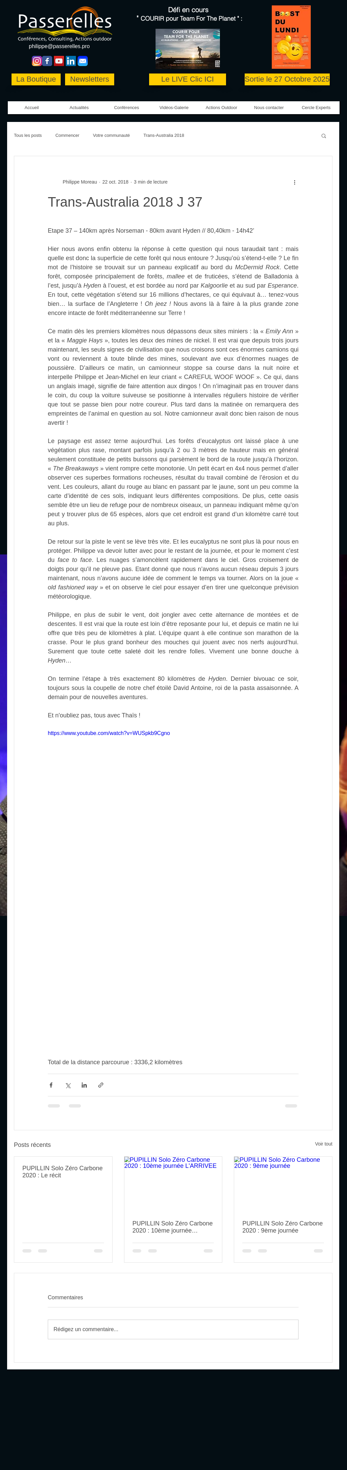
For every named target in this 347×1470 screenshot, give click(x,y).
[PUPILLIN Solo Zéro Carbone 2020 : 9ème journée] (283, 1184)
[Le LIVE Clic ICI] (187, 79)
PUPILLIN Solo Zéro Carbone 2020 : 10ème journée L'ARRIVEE (172, 1227)
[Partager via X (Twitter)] (67, 1085)
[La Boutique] (36, 79)
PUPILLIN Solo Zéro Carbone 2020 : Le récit (62, 1172)
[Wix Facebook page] (47, 61)
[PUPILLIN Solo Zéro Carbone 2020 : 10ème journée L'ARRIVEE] (173, 1184)
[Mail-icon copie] (83, 61)
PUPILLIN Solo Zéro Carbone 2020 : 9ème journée (282, 1227)
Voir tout (323, 1144)
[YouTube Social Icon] (59, 61)
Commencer (67, 135)
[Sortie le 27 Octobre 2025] (287, 79)
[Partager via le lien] (101, 1085)
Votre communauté (111, 135)
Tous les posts (28, 135)
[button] (174, 108)
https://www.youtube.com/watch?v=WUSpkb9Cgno (109, 733)
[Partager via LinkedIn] (84, 1085)
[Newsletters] (89, 79)
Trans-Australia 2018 (163, 135)
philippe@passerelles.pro (59, 46)
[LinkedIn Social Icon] (71, 61)
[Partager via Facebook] (51, 1085)
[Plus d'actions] (294, 182)
